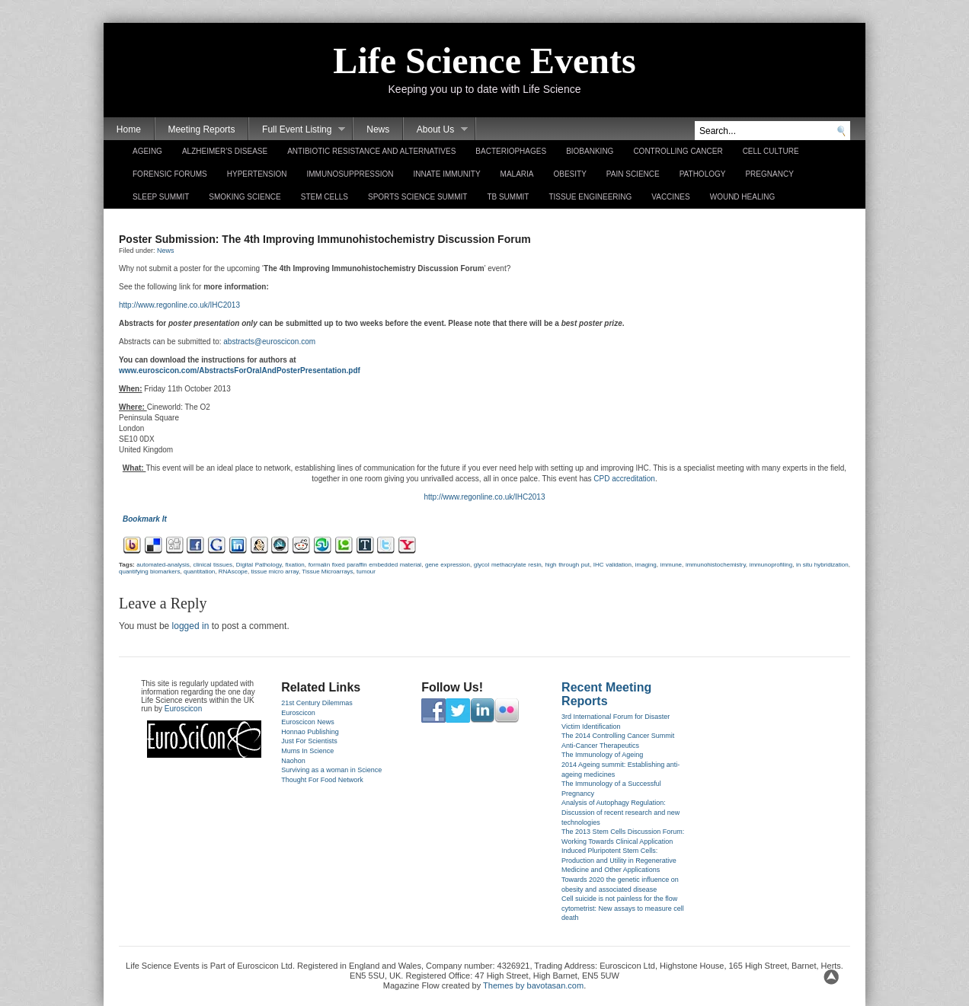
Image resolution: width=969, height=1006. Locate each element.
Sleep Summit (161, 197)
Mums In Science (307, 751)
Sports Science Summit (417, 197)
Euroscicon (183, 708)
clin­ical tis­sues (213, 564)
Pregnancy (769, 174)
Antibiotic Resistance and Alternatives (371, 151)
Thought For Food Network (322, 780)
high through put (567, 564)
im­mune (671, 564)
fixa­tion (294, 564)
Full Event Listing (297, 130)
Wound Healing (743, 197)
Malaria (517, 174)
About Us (436, 130)
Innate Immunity (446, 174)
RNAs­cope (233, 571)
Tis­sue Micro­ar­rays (327, 571)
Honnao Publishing (310, 732)
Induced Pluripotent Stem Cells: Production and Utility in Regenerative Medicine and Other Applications (618, 860)
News (377, 129)
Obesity (569, 174)
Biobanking (589, 151)
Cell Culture (771, 151)
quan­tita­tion (199, 571)
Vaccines (670, 197)
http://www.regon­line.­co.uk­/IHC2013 (179, 305)
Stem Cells (324, 197)
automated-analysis (162, 564)
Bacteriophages (510, 151)
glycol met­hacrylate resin (508, 564)
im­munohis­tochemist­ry (716, 564)
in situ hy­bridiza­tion (822, 564)
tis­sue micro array (275, 571)
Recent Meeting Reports (606, 694)
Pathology (703, 174)
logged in (190, 626)
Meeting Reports (201, 129)
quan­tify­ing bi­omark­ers (149, 571)
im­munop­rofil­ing (771, 564)
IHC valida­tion (612, 564)
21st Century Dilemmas (317, 703)
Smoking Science (244, 197)
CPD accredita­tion (624, 478)
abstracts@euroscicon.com (269, 341)
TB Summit (508, 197)
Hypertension (257, 174)
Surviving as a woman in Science (331, 770)
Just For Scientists (309, 741)
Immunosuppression (350, 174)
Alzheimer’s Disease (224, 151)
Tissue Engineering (590, 197)
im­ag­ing (646, 564)
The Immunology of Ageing (602, 754)
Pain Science (633, 174)
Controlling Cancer (677, 151)
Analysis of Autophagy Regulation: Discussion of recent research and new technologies (620, 812)
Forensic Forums (170, 174)
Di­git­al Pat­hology (259, 564)
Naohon (293, 761)
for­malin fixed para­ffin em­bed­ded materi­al (365, 564)
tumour (366, 571)
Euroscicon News (307, 722)
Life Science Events (484, 60)
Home (129, 129)
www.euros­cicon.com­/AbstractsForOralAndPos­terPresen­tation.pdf (239, 370)
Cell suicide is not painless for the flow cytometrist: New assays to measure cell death (622, 908)
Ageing (147, 151)
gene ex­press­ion (447, 564)
